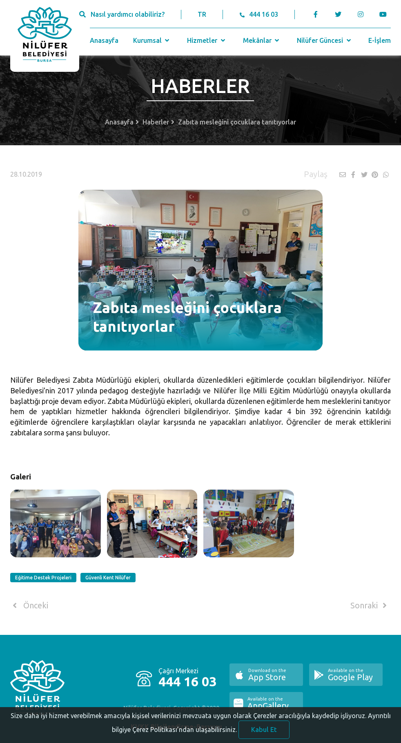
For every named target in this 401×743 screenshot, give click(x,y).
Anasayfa (104, 40)
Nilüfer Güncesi (324, 40)
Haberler (156, 122)
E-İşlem (379, 40)
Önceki (29, 605)
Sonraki (370, 605)
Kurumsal (152, 40)
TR (202, 14)
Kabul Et (264, 733)
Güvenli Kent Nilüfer (108, 577)
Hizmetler (207, 40)
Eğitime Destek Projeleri (43, 577)
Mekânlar (262, 40)
